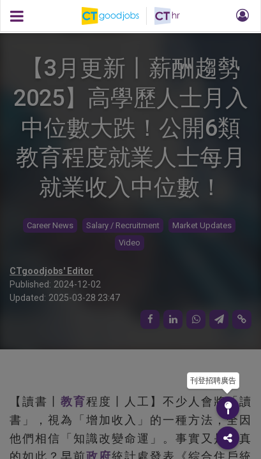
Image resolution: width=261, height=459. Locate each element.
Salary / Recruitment (123, 225)
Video (129, 242)
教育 (73, 401)
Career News (50, 225)
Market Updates (202, 225)
